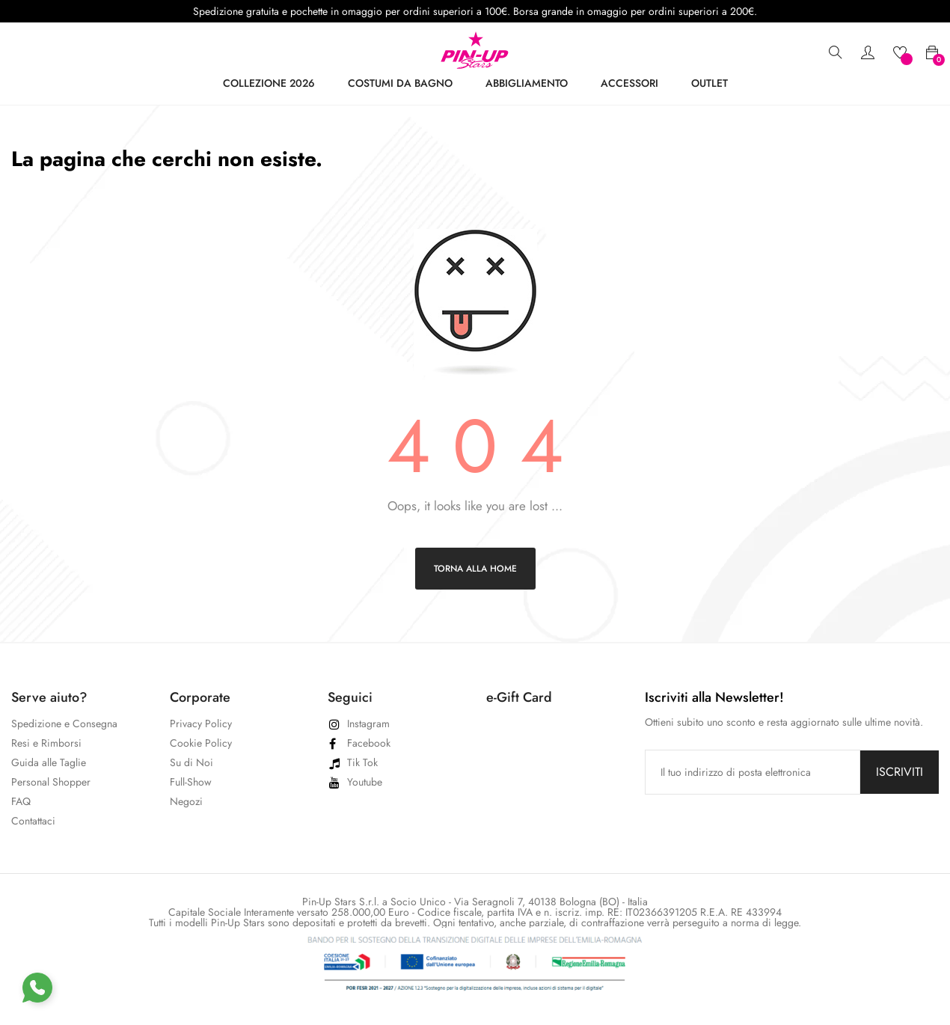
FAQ (21, 801)
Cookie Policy (201, 742)
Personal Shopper (51, 781)
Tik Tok (362, 762)
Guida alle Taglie (48, 762)
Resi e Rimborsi (46, 742)
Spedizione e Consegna (64, 723)
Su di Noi (191, 762)
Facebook (368, 742)
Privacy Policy (201, 723)
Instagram (368, 723)
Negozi (186, 801)
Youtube (364, 781)
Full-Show (191, 781)
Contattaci (33, 820)
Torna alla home (475, 568)
